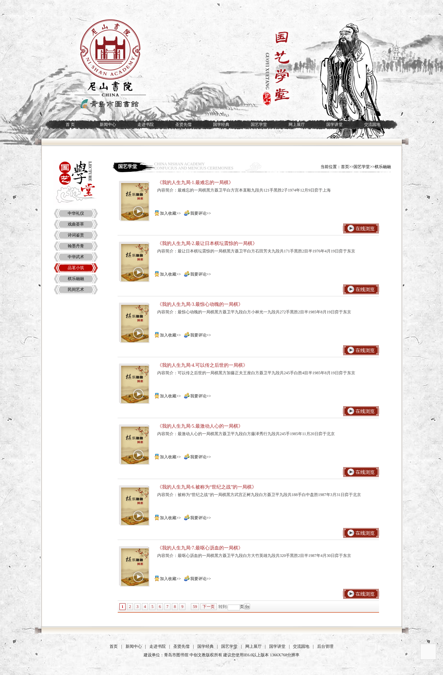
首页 (114, 646)
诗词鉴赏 (76, 235)
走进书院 (145, 124)
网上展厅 (297, 124)
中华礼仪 (76, 213)
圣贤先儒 (183, 124)
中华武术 (76, 256)
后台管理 (325, 646)
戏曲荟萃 (76, 224)
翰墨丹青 (76, 246)
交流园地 (372, 124)
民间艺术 (76, 289)
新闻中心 (108, 124)
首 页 (70, 124)
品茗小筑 (76, 267)
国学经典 (221, 124)
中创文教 (198, 655)
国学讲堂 (334, 124)
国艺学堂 (259, 124)
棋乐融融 (76, 278)
